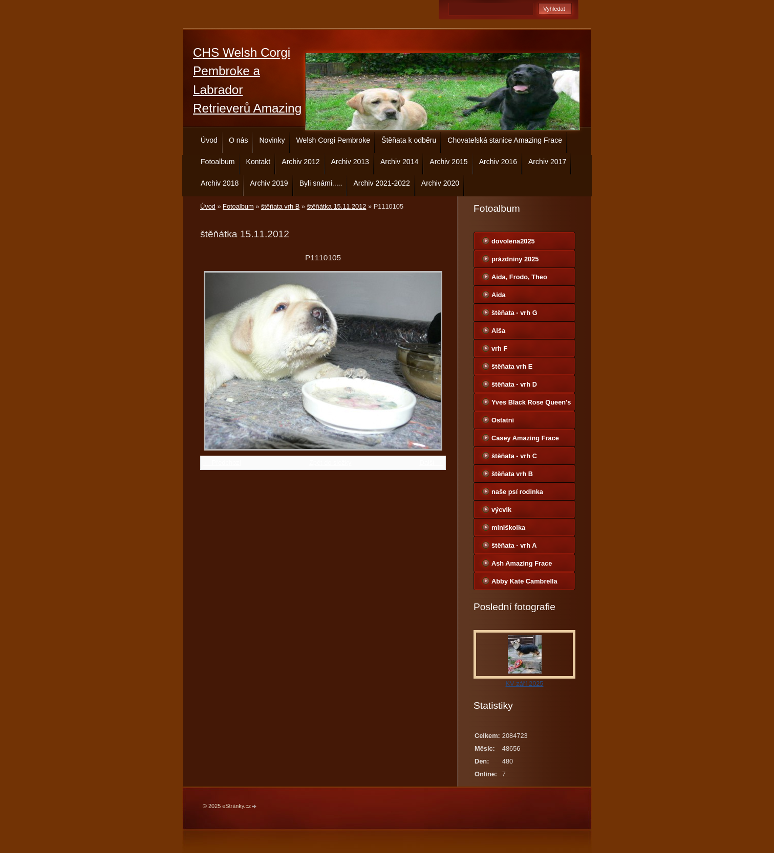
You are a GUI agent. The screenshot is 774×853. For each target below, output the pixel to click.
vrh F (499, 348)
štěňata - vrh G (514, 313)
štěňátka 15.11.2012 (336, 206)
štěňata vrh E (511, 366)
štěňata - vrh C (514, 456)
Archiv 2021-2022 (381, 183)
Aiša (498, 330)
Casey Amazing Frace (525, 438)
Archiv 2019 (269, 183)
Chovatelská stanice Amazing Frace (504, 140)
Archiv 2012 (300, 162)
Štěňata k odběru (408, 140)
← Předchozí (222, 462)
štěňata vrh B (280, 206)
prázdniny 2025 (515, 259)
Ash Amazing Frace (521, 563)
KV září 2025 (525, 683)
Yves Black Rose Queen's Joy (531, 404)
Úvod (209, 140)
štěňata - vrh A (513, 545)
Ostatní (502, 420)
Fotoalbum (218, 162)
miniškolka (508, 527)
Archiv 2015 (448, 162)
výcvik (501, 509)
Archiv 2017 (547, 162)
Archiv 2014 (399, 162)
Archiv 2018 (220, 183)
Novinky (272, 140)
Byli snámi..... (320, 183)
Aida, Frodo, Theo (519, 277)
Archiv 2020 (440, 183)
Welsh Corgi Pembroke (333, 140)
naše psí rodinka (517, 492)
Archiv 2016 (498, 162)
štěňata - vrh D (514, 384)
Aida (498, 295)
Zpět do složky (330, 462)
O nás (238, 140)
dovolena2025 (513, 241)
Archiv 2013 (350, 162)
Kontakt (258, 162)
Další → (431, 462)
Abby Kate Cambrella (524, 581)
